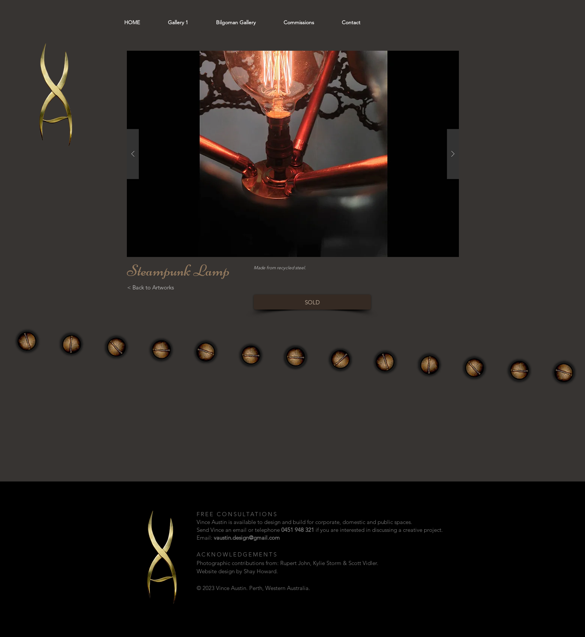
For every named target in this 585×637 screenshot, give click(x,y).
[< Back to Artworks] (150, 287)
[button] (293, 154)
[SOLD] (312, 302)
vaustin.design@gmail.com (247, 537)
